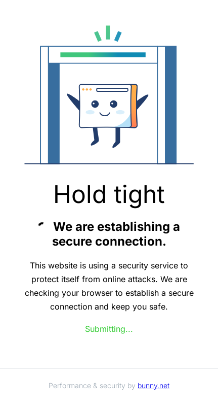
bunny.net (153, 385)
